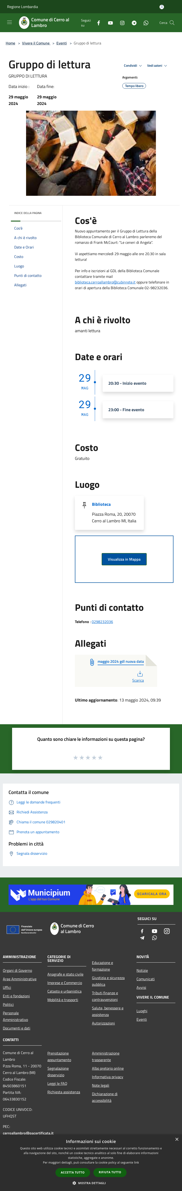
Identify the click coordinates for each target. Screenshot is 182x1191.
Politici (8, 1004)
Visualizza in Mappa (124, 559)
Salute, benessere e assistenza (107, 1011)
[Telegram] (132, 22)
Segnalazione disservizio (58, 1071)
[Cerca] (172, 23)
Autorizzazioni (103, 1023)
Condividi (133, 66)
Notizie (142, 970)
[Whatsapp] (144, 22)
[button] (91, 1183)
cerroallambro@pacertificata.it (28, 1133)
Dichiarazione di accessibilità (105, 1097)
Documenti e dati (16, 1028)
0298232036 (102, 621)
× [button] (176, 1139)
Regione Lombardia (22, 6)
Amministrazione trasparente (105, 1056)
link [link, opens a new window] (136, 1162)
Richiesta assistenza (63, 1092)
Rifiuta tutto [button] (110, 1172)
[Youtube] (108, 22)
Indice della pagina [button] (27, 213)
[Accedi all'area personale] (161, 6)
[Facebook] (96, 22)
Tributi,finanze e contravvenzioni (105, 996)
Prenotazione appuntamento (59, 1056)
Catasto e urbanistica (64, 991)
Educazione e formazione (102, 966)
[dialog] (91, 1162)
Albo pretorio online (108, 1068)
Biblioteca (101, 504)
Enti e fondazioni (16, 996)
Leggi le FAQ (57, 1083)
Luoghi (141, 1011)
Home (10, 43)
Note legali (100, 1085)
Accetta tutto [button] (73, 1172)
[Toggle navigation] (9, 22)
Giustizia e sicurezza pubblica (108, 981)
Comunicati (145, 979)
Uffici (7, 987)
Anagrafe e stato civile (65, 974)
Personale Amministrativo (15, 1016)
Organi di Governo (17, 970)
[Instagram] (120, 22)
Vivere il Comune (36, 43)
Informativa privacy (107, 1077)
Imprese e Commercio (64, 983)
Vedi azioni (157, 66)
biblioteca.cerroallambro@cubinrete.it (105, 282)
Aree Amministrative (19, 979)
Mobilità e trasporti (62, 1000)
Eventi (61, 43)
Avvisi (141, 987)
